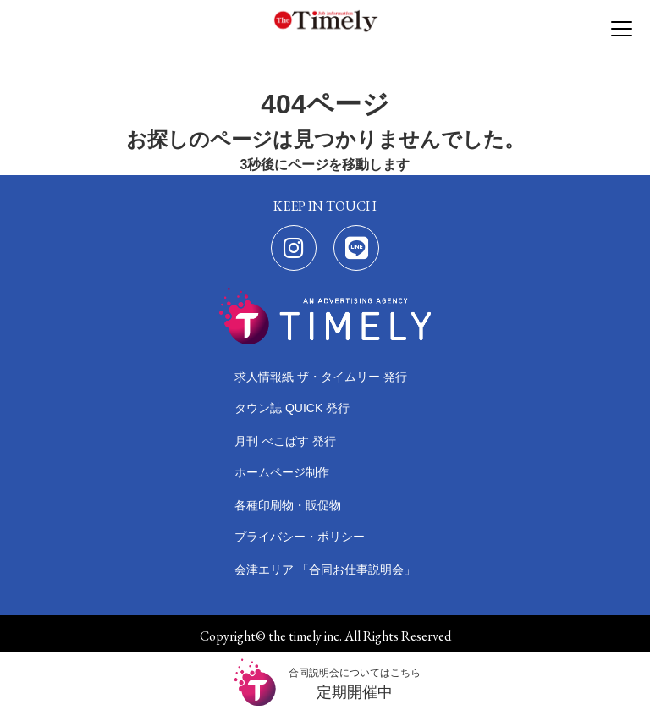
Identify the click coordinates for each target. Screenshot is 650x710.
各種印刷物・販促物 (287, 505)
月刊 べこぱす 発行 (285, 441)
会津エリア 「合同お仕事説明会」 (325, 569)
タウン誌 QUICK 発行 (292, 408)
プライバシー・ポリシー (299, 536)
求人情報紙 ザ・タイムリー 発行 (320, 376)
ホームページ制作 (281, 472)
